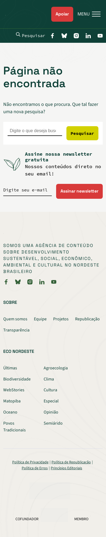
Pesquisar (30, 35)
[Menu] (87, 14)
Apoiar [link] (62, 14)
